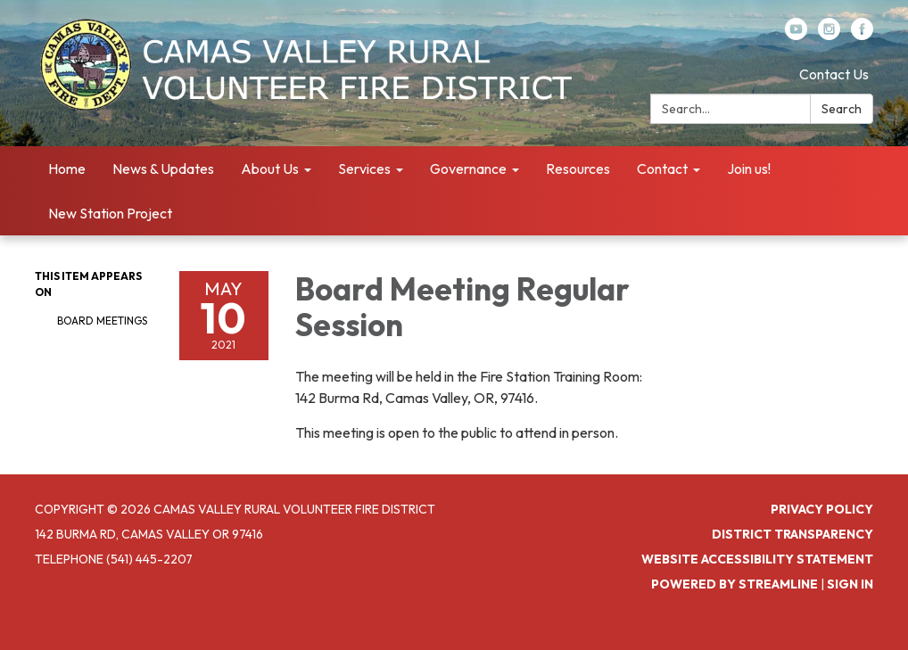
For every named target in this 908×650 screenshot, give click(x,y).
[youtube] (796, 35)
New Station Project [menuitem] (110, 213)
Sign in (850, 584)
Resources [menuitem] (578, 168)
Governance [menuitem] (468, 168)
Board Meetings (102, 320)
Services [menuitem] (364, 168)
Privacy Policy (822, 509)
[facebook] (862, 35)
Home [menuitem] (67, 168)
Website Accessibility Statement (757, 559)
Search (841, 109)
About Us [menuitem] (270, 168)
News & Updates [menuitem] (163, 168)
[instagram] (829, 35)
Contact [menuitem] (662, 168)
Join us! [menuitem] (749, 168)
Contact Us (834, 74)
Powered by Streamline (734, 584)
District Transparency (792, 534)
